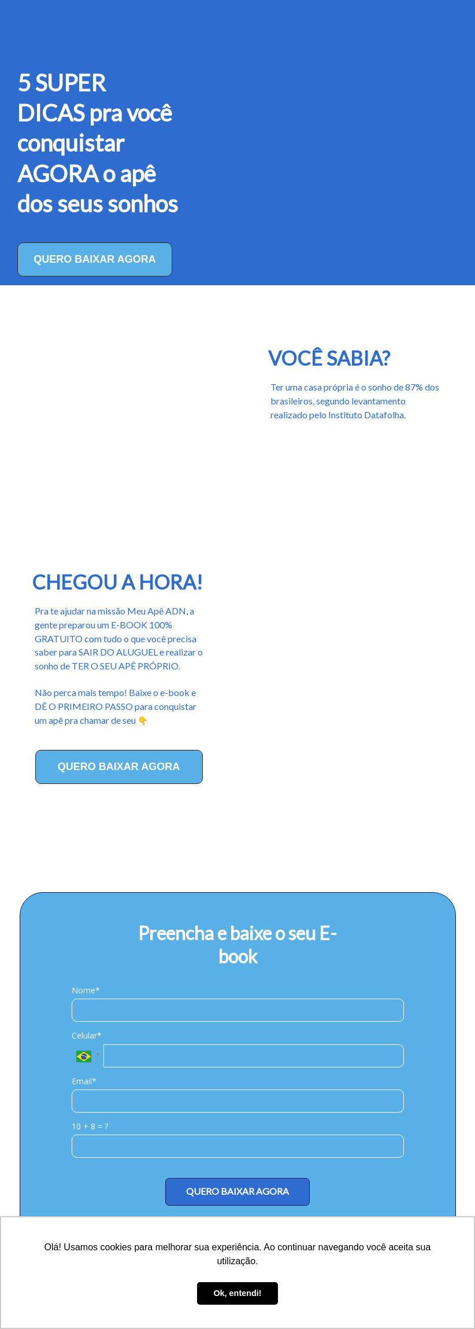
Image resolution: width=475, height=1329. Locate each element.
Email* (84, 1081)
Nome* (86, 990)
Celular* (87, 1035)
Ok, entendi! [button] (237, 1293)
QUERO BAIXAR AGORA (94, 259)
